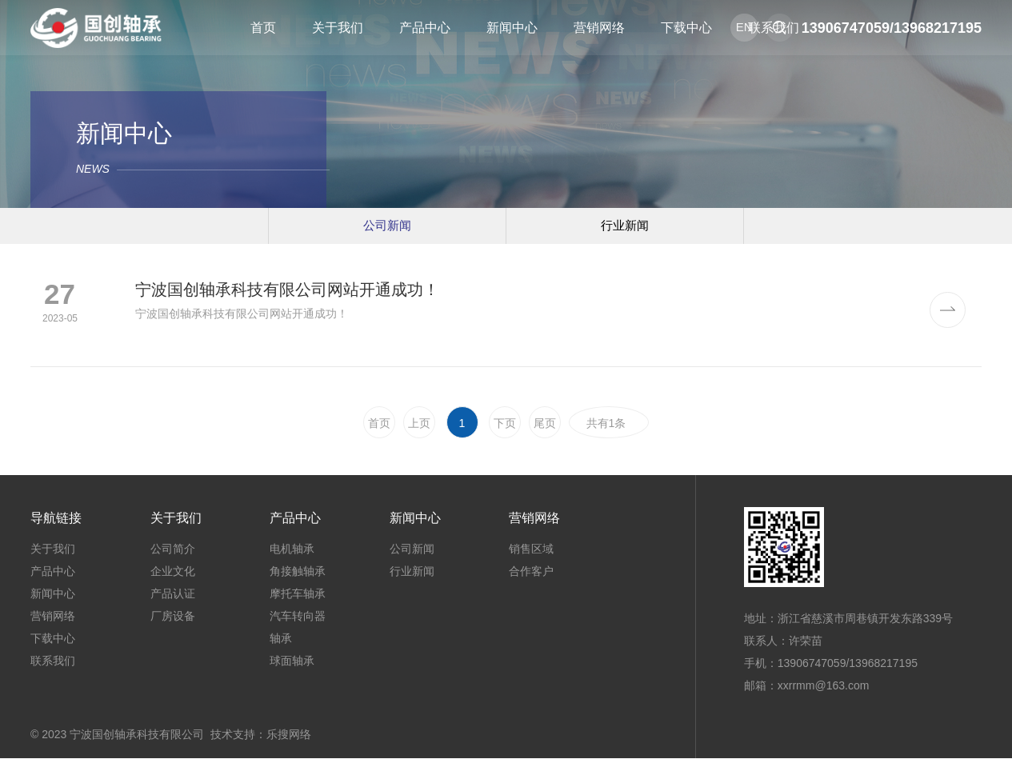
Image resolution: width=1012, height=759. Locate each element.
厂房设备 (172, 616)
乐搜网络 (288, 735)
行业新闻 (625, 225)
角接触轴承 (298, 571)
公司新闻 (387, 225)
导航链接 (56, 518)
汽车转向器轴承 (298, 627)
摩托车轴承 (298, 594)
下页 (505, 423)
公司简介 (172, 549)
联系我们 (52, 661)
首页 (379, 423)
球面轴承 (292, 661)
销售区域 (531, 549)
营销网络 (52, 616)
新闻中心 (52, 594)
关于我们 (52, 549)
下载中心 (52, 639)
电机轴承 (292, 549)
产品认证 (172, 594)
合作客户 (531, 571)
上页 (419, 423)
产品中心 (52, 571)
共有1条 (609, 423)
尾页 (545, 423)
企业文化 (172, 571)
